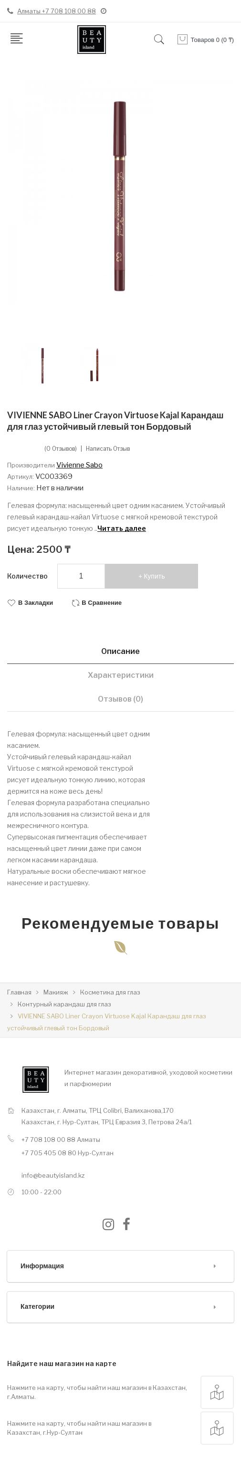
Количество (27, 576)
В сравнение (102, 602)
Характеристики (121, 675)
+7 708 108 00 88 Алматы (60, 1139)
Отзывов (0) (120, 699)
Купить (154, 576)
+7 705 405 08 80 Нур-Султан (67, 1153)
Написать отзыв (108, 449)
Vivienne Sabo (79, 465)
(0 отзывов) (60, 449)
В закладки (35, 602)
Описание (120, 651)
